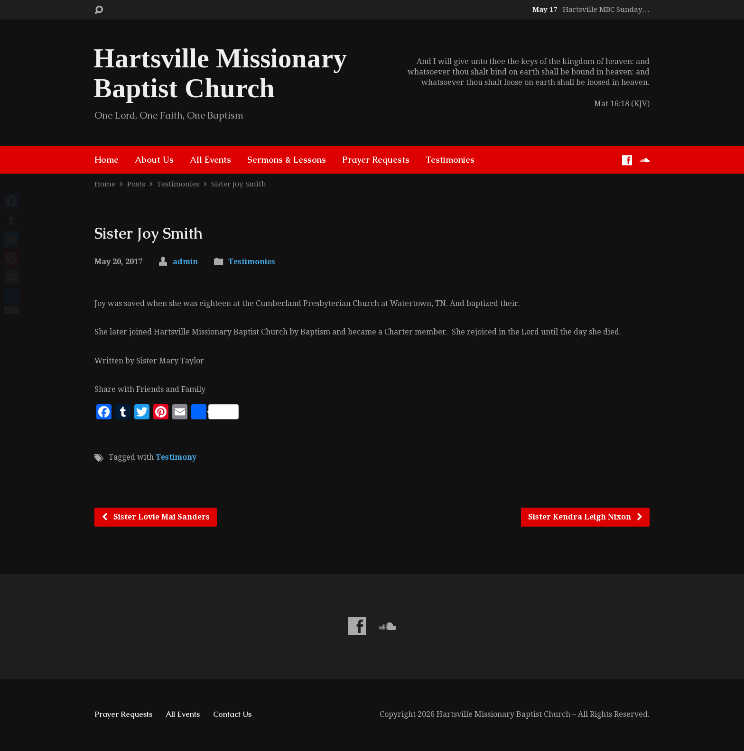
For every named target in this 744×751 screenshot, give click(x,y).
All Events (210, 160)
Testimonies (450, 160)
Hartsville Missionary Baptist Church (220, 73)
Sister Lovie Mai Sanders (155, 516)
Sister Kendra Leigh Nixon (585, 516)
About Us (154, 160)
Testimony (176, 457)
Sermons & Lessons (286, 160)
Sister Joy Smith (238, 184)
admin (185, 261)
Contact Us (232, 714)
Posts (136, 184)
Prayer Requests (375, 160)
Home (106, 160)
